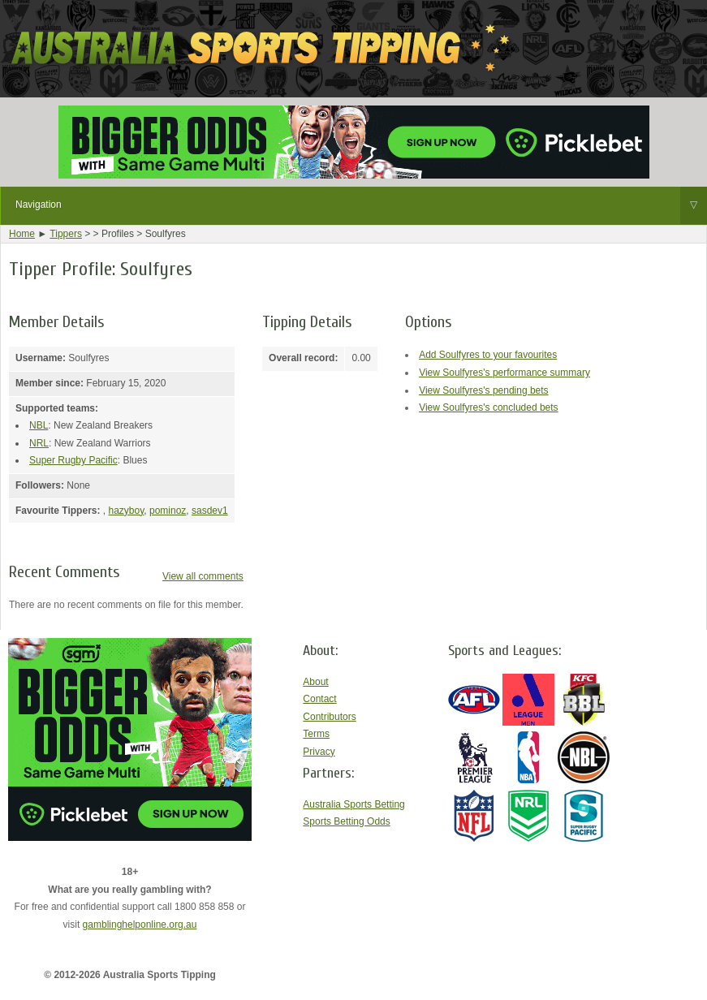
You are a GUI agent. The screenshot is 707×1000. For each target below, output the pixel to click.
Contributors (329, 716)
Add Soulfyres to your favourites (488, 354)
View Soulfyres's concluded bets (488, 407)
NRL (39, 443)
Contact (319, 699)
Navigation (361, 205)
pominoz (167, 510)
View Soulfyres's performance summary (504, 372)
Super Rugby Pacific (73, 460)
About (315, 682)
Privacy (318, 751)
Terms (316, 733)
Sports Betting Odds (346, 821)
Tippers (66, 233)
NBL (38, 425)
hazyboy (126, 510)
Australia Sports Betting (353, 804)
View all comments (203, 576)
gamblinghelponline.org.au (140, 924)
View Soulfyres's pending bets (484, 390)
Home (22, 233)
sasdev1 (210, 510)
